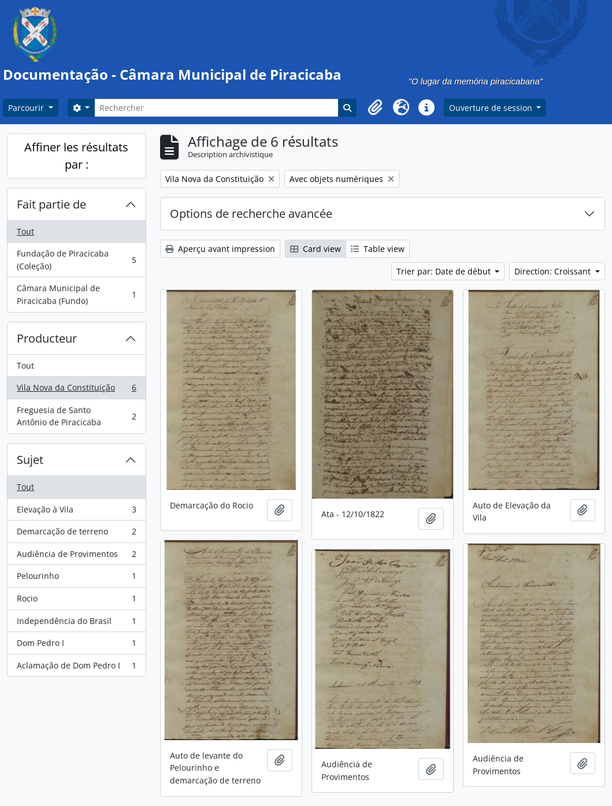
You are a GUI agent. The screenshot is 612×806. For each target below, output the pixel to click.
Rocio (76, 601)
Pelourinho (76, 578)
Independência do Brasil (76, 623)
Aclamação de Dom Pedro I (76, 668)
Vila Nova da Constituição (76, 390)
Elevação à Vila (76, 512)
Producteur (47, 338)
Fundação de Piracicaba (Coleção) (76, 260)
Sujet (30, 459)
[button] (375, 107)
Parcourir (27, 107)
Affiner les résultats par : (76, 155)
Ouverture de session (492, 107)
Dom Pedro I (76, 645)
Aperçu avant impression (220, 248)
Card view (315, 248)
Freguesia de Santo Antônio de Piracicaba (76, 416)
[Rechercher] (216, 108)
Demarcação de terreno (76, 534)
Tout (25, 231)
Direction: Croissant (553, 271)
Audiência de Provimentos (76, 556)
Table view (378, 248)
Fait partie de (51, 204)
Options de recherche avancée (251, 213)
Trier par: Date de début (444, 271)
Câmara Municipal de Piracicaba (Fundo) (76, 294)
